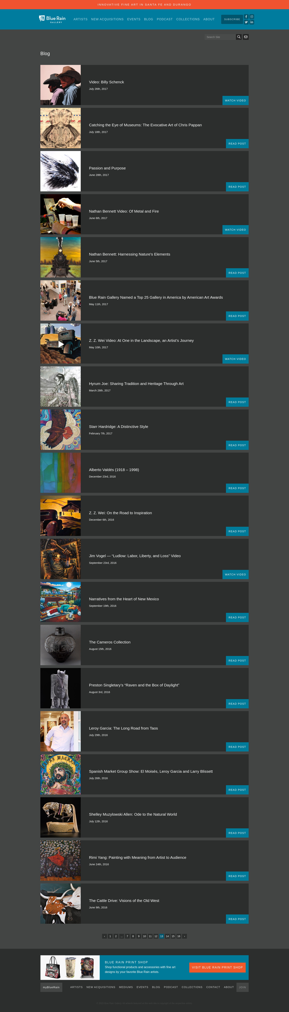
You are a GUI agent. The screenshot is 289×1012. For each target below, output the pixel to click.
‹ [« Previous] (104, 936)
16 (178, 936)
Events (134, 19)
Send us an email (246, 37)
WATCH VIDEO (235, 100)
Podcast (165, 19)
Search (239, 37)
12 (155, 936)
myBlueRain (51, 987)
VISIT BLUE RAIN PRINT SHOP (217, 967)
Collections (188, 19)
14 (167, 936)
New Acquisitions (107, 19)
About (209, 19)
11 (150, 936)
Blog (148, 19)
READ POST (237, 143)
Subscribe (232, 19)
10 (144, 936)
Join (242, 987)
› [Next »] (184, 936)
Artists (81, 19)
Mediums (126, 987)
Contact (213, 987)
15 (173, 936)
